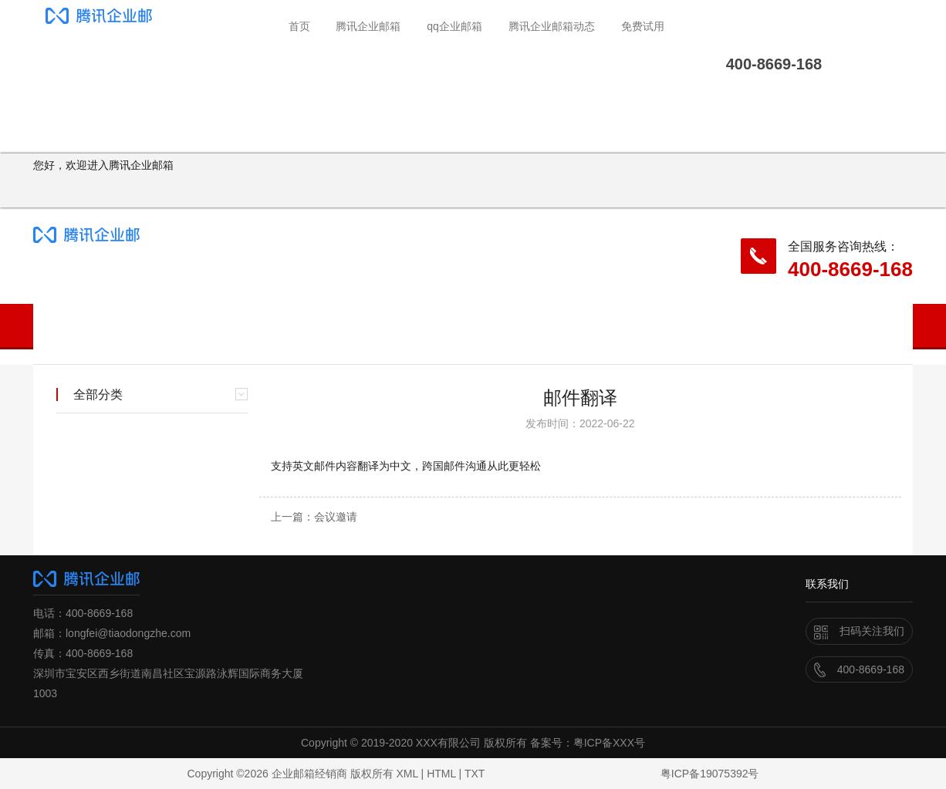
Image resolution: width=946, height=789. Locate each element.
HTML (441, 773)
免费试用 (642, 26)
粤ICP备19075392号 (710, 773)
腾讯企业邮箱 (368, 26)
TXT (475, 773)
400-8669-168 (850, 269)
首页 (299, 26)
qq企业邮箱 (454, 26)
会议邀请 (335, 517)
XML (406, 773)
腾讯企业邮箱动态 (551, 26)
